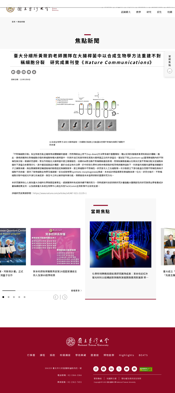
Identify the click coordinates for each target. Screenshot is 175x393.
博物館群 (109, 355)
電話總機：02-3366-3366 (70, 375)
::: (113, 11)
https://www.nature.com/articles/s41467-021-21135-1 (59, 193)
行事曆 (31, 355)
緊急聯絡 (98, 378)
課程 (42, 355)
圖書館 (95, 355)
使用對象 (142, 7)
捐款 (52, 355)
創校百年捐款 (157, 7)
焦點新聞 (21, 22)
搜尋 (168, 7)
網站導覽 (108, 7)
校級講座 (65, 355)
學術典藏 (80, 355)
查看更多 (76, 290)
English (119, 7)
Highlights (126, 355)
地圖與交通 (112, 378)
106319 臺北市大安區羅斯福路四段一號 (63, 368)
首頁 (14, 22)
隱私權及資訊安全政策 (131, 378)
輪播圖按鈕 (3, 297)
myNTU (130, 7)
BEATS (143, 355)
